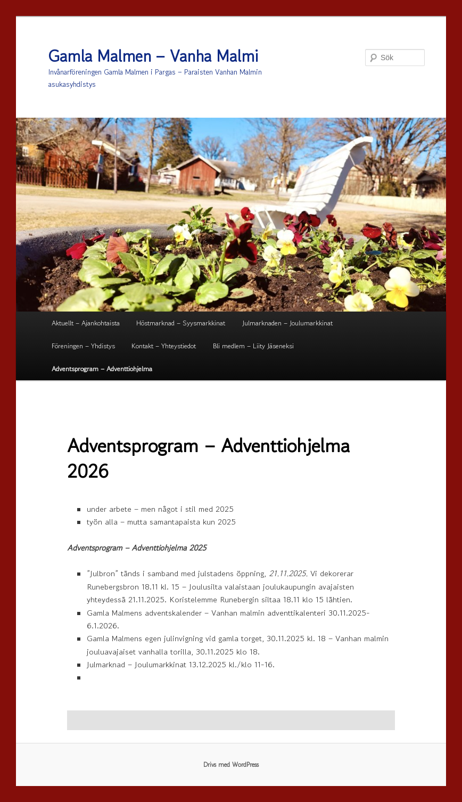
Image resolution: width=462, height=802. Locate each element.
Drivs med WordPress (231, 764)
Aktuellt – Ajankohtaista (86, 323)
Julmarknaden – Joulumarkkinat (287, 323)
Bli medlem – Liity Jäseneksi (253, 346)
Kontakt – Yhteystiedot (163, 346)
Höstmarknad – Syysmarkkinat (180, 323)
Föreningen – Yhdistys (83, 346)
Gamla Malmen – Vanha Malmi (153, 56)
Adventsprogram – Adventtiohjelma (102, 369)
